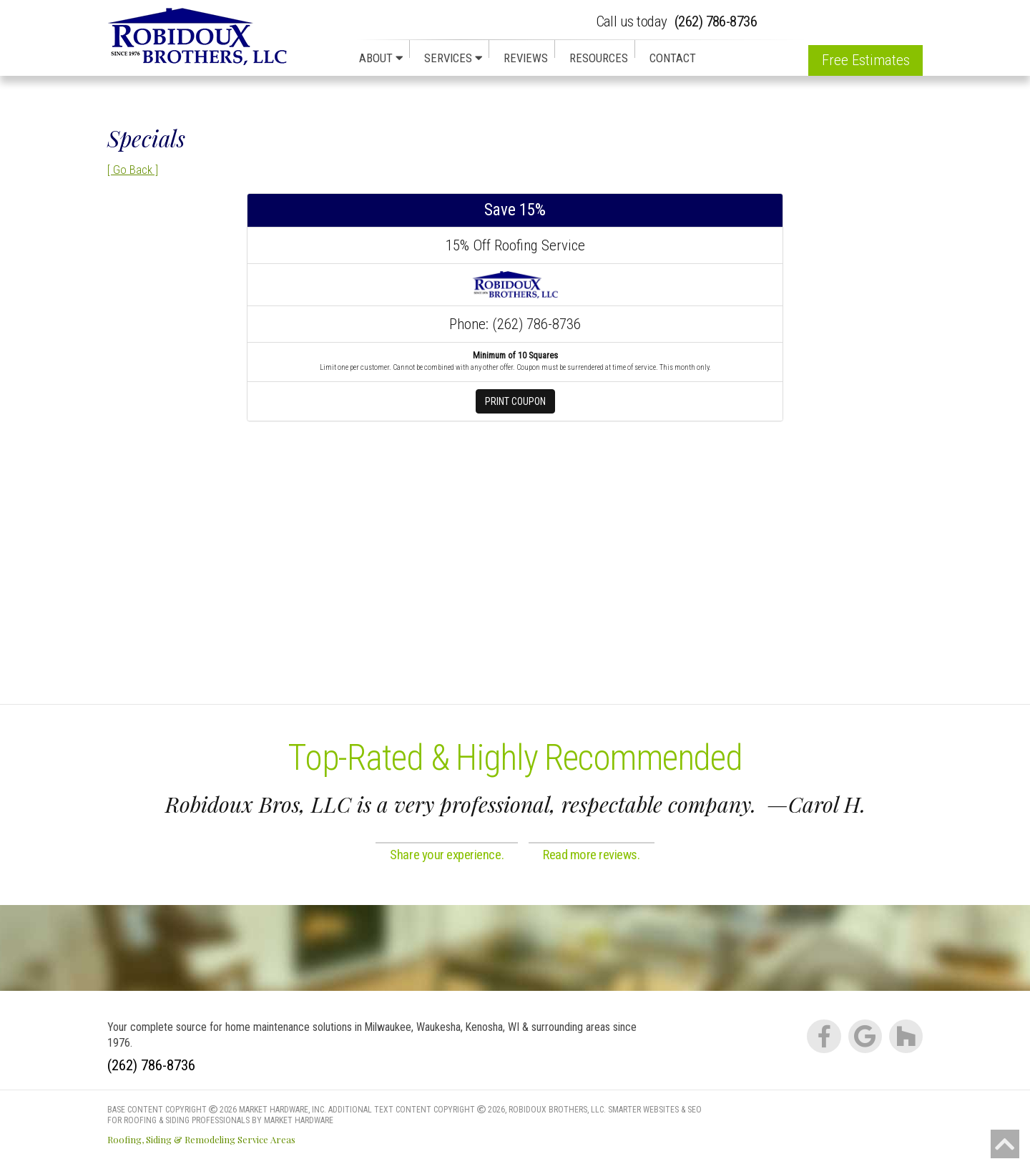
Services (453, 58)
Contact (672, 58)
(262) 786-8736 (676, 21)
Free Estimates (866, 60)
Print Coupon (515, 401)
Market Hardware (298, 1120)
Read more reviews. (591, 854)
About (381, 58)
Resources (598, 58)
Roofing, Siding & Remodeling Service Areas (201, 1139)
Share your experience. (447, 854)
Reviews (526, 58)
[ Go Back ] (132, 169)
